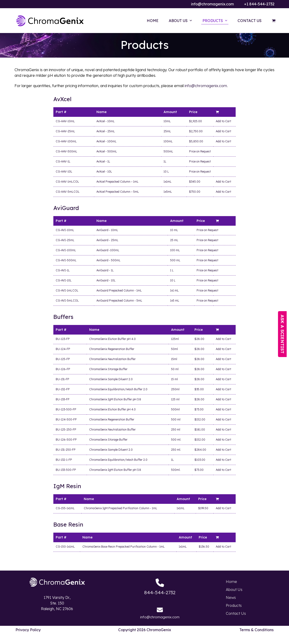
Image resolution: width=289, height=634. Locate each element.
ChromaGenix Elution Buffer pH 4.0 (112, 339)
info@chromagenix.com (212, 4)
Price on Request (200, 151)
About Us (234, 589)
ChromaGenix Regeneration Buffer (111, 349)
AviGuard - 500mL (108, 260)
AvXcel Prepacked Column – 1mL (117, 181)
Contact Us (236, 613)
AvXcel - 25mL (105, 131)
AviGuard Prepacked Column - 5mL (119, 300)
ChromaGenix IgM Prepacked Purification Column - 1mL (120, 508)
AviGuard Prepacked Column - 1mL (119, 290)
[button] (274, 20)
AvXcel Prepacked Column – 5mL (117, 191)
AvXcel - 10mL (105, 121)
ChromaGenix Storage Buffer (108, 369)
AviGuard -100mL (107, 250)
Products (234, 605)
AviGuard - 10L (106, 280)
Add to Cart (223, 121)
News (231, 597)
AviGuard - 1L (105, 270)
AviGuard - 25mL (107, 240)
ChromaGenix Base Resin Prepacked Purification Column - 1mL (123, 546)
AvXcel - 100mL (106, 141)
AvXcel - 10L (104, 171)
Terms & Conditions (256, 629)
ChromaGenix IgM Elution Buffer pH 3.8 (115, 399)
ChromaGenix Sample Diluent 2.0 (111, 379)
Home (231, 581)
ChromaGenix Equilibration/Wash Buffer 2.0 (118, 389)
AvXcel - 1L (103, 161)
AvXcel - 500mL (106, 151)
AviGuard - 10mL (107, 230)
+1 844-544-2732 (259, 4)
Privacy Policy (28, 629)
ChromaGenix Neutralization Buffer (112, 359)
